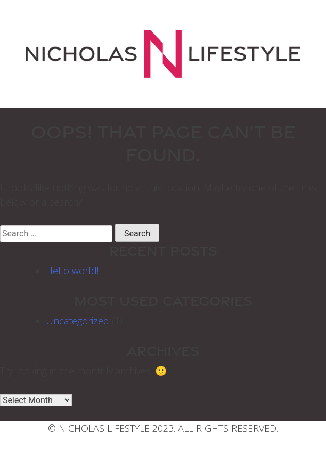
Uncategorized (77, 320)
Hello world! (72, 270)
